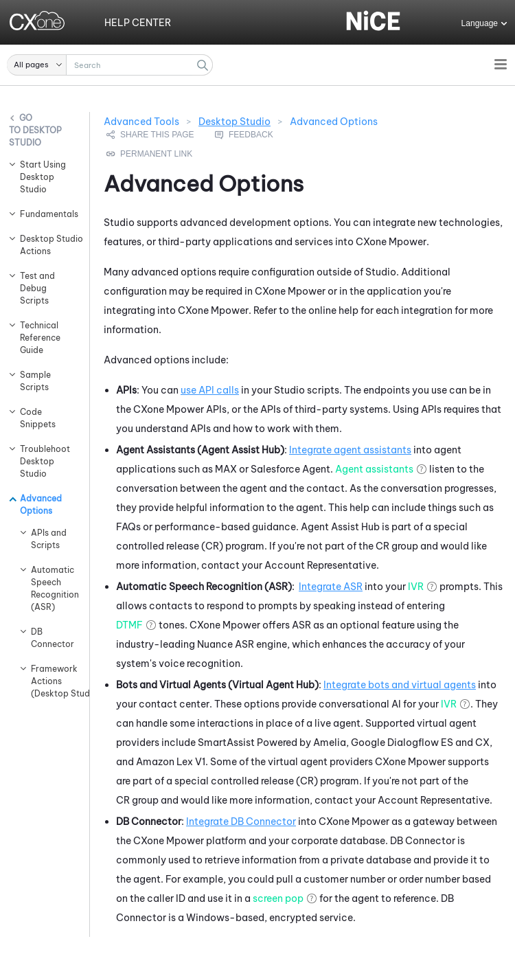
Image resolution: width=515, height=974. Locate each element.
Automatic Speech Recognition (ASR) (53, 588)
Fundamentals (48, 214)
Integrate (241, 821)
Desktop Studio (35, 136)
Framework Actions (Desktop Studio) (53, 681)
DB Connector (52, 637)
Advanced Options (41, 504)
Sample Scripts (35, 381)
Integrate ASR (331, 586)
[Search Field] (110, 65)
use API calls (210, 390)
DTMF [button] (129, 625)
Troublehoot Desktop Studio (45, 461)
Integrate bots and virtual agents (399, 685)
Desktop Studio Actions (48, 245)
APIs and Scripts (49, 539)
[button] (37, 65)
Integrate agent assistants (350, 450)
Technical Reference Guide (40, 337)
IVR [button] (416, 586)
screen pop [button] (278, 898)
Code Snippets (38, 418)
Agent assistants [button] (374, 469)
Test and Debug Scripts (37, 288)
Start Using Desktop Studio (43, 176)
